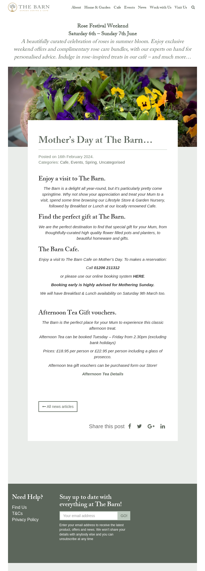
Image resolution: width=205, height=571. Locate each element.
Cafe (117, 8)
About (76, 8)
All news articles (57, 406)
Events (129, 8)
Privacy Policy (25, 519)
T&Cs (17, 513)
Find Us (19, 507)
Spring (91, 162)
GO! (124, 516)
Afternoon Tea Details (102, 374)
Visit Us (181, 8)
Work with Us (160, 8)
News (142, 8)
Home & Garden (97, 8)
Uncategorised (112, 162)
